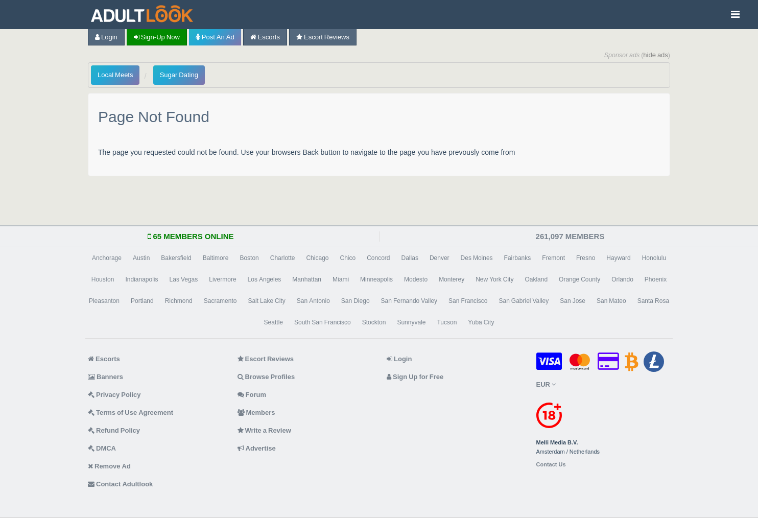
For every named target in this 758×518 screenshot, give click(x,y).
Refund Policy (114, 430)
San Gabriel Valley (524, 301)
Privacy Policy (114, 394)
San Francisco (467, 301)
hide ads (655, 55)
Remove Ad (109, 466)
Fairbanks (517, 258)
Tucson (447, 322)
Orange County (579, 279)
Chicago (317, 258)
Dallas (409, 258)
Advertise (257, 448)
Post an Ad (215, 37)
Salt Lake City (266, 301)
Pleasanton (104, 301)
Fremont (553, 258)
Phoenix (656, 279)
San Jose (572, 301)
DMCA (102, 448)
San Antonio (313, 301)
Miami (341, 279)
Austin (141, 258)
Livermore (222, 279)
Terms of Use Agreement (130, 412)
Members (256, 412)
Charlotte (282, 258)
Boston (249, 258)
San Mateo (611, 301)
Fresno (585, 258)
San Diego (355, 301)
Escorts (265, 37)
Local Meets (115, 75)
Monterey (451, 279)
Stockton (374, 322)
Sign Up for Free (415, 376)
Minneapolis (376, 279)
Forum (252, 394)
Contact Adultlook (120, 484)
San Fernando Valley (409, 301)
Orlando (622, 279)
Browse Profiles (266, 376)
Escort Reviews (322, 37)
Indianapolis (141, 279)
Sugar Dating (179, 75)
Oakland (536, 279)
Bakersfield (176, 258)
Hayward (618, 258)
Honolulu (654, 258)
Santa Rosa (653, 301)
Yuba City (481, 322)
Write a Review (264, 430)
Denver (439, 258)
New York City (494, 279)
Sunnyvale (411, 322)
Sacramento (220, 301)
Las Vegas (184, 279)
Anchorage (107, 258)
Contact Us (551, 464)
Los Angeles (264, 279)
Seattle (273, 322)
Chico (348, 258)
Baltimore (216, 258)
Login (106, 37)
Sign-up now (157, 37)
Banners (105, 376)
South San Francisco (322, 322)
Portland (142, 301)
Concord (378, 258)
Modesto (416, 279)
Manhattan (306, 279)
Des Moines (477, 258)
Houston (102, 279)
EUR (546, 384)
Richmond (179, 301)
